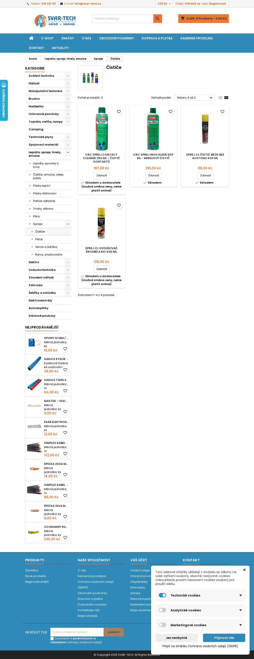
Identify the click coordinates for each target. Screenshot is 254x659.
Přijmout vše (224, 638)
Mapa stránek (87, 616)
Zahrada (35, 285)
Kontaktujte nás (89, 610)
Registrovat (217, 3)
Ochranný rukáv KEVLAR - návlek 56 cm (56, 526)
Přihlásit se (192, 3)
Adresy (135, 593)
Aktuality (60, 48)
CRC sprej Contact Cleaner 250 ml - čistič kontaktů (101, 158)
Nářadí (34, 83)
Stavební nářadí (41, 277)
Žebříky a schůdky (42, 293)
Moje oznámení (141, 610)
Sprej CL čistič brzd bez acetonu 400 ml (205, 156)
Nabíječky (36, 106)
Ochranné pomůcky (44, 114)
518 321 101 (49, 3)
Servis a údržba (46, 247)
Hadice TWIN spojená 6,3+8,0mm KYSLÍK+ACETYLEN (56, 380)
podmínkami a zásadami (73, 640)
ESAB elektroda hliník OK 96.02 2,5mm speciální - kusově (56, 422)
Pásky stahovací (44, 193)
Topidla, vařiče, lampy (46, 122)
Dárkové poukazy (42, 316)
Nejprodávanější (37, 582)
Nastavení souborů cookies (149, 604)
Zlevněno (31, 570)
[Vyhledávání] (127, 18)
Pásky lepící (41, 186)
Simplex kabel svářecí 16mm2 (56, 484)
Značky (67, 38)
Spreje (37, 224)
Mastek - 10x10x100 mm (56, 401)
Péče (39, 239)
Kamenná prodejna (196, 38)
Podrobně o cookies (92, 604)
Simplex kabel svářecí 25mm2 (56, 443)
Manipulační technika (45, 91)
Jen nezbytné (176, 638)
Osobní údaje (140, 570)
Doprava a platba (157, 38)
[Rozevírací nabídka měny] (165, 3)
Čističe (40, 232)
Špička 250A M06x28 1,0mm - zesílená (56, 464)
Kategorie (34, 68)
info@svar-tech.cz (88, 3)
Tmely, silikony (43, 209)
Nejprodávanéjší (41, 327)
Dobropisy (137, 587)
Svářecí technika (41, 76)
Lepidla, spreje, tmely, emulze (45, 154)
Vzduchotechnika (42, 270)
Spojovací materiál (43, 145)
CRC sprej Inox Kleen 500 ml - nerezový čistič (153, 156)
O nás (86, 38)
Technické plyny (41, 137)
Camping (36, 129)
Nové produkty (35, 576)
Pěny (36, 216)
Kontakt (36, 48)
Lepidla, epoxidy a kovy (46, 165)
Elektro (34, 262)
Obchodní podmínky (116, 38)
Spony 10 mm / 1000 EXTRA (56, 338)
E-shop (47, 38)
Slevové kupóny (141, 599)
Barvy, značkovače (48, 254)
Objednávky (139, 582)
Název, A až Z (195, 98)
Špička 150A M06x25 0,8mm (56, 505)
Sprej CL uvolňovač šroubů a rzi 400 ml (101, 250)
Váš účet (138, 560)
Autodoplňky (38, 308)
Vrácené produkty (143, 576)
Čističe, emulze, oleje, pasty (48, 176)
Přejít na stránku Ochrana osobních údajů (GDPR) (200, 646)
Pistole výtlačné (44, 201)
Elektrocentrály (40, 300)
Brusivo (34, 99)
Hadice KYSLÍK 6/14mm (56, 359)
